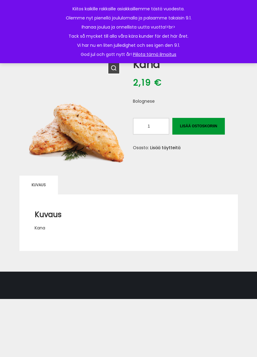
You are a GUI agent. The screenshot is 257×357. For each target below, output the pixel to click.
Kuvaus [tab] (39, 184)
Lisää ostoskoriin (198, 126)
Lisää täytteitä (165, 148)
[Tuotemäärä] (151, 126)
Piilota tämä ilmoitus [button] (154, 54)
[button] (114, 68)
